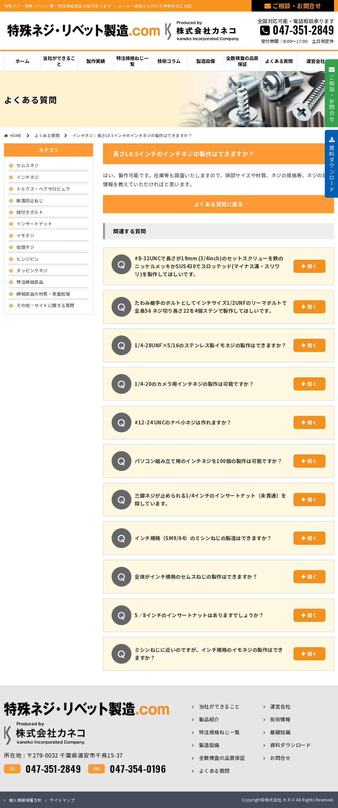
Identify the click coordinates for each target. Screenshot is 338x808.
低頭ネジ (25, 247)
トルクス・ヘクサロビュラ (43, 189)
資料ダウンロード (290, 744)
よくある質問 (214, 770)
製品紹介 (209, 719)
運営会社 (280, 706)
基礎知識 (280, 732)
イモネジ (25, 235)
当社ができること (219, 706)
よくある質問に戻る (218, 204)
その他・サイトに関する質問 (46, 305)
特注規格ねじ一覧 (219, 732)
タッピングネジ (32, 270)
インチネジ (28, 177)
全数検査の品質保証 (222, 757)
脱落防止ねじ (30, 200)
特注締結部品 (30, 282)
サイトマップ (62, 800)
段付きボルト (30, 212)
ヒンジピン (28, 259)
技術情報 (280, 719)
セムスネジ (28, 165)
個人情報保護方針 (25, 800)
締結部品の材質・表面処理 (43, 294)
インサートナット (34, 223)
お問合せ (280, 757)
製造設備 (209, 744)
